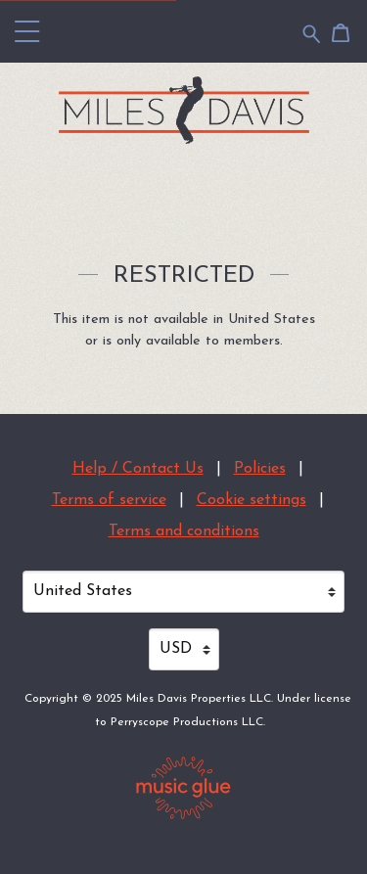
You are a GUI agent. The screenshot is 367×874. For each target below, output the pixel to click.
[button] (27, 31)
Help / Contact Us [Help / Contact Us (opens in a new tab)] (138, 469)
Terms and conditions (184, 531)
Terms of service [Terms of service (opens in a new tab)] (109, 500)
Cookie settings (251, 500)
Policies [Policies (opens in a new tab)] (260, 469)
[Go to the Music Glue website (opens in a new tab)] (183, 788)
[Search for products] (311, 32)
